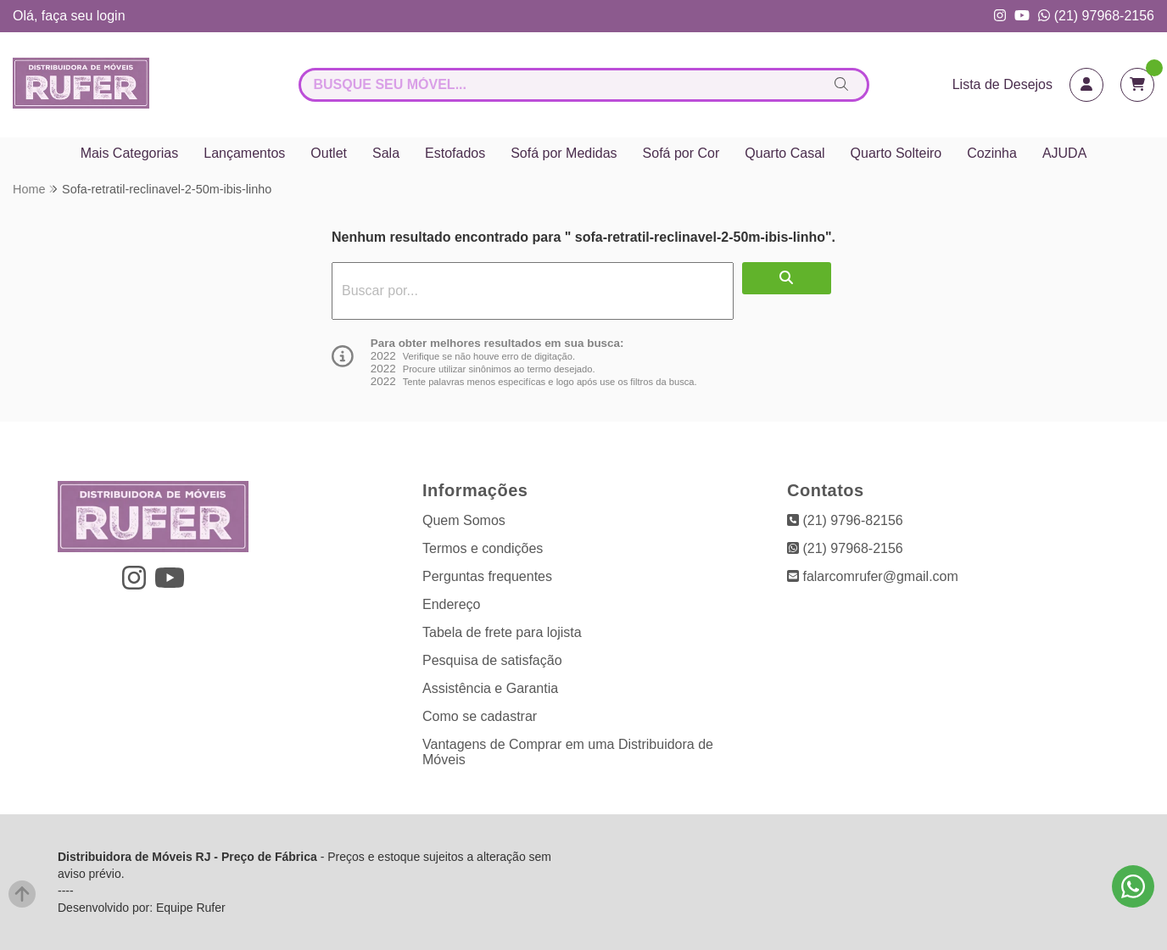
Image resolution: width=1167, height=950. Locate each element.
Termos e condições (482, 548)
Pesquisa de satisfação (492, 660)
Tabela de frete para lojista (502, 632)
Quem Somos (463, 520)
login (111, 15)
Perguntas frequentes (487, 576)
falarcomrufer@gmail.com (872, 576)
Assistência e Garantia (490, 688)
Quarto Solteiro (896, 153)
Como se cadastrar (479, 716)
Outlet (328, 153)
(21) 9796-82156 (845, 520)
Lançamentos (244, 153)
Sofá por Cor (681, 153)
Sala (385, 153)
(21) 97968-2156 (1096, 15)
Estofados (455, 153)
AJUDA (1064, 153)
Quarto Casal (784, 153)
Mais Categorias (130, 153)
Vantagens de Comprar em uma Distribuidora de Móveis (567, 752)
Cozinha (992, 153)
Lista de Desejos (1002, 84)
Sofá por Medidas (564, 153)
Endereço (451, 604)
